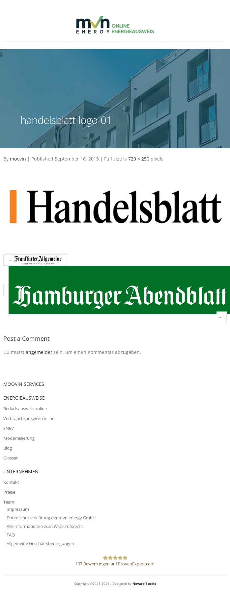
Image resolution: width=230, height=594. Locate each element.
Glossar (10, 458)
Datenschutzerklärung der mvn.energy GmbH (51, 518)
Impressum (18, 509)
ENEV (8, 428)
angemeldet (39, 352)
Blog (7, 448)
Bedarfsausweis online (25, 408)
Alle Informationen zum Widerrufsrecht (45, 526)
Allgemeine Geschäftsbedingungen (40, 543)
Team (8, 502)
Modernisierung (19, 438)
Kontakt (11, 482)
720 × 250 (138, 159)
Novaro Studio (144, 583)
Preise (9, 492)
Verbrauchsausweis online (28, 418)
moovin (18, 159)
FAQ (11, 535)
